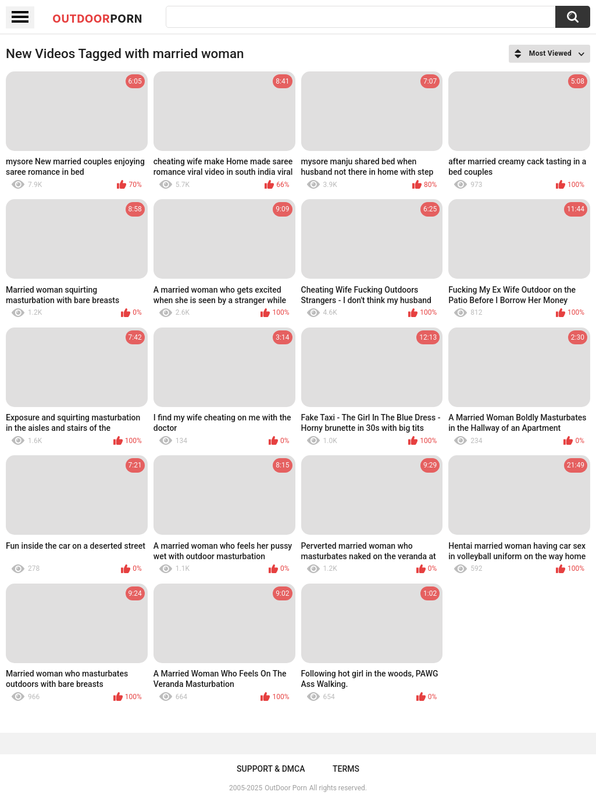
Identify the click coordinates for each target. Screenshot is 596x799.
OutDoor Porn (285, 788)
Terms (346, 768)
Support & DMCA (271, 768)
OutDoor (97, 18)
